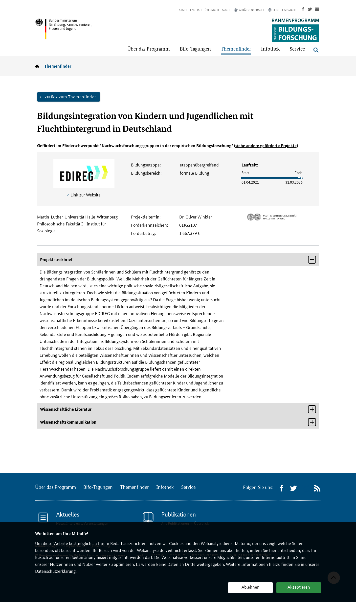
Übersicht (211, 10)
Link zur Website (85, 194)
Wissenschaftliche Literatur (65, 409)
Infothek (165, 487)
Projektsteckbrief (56, 259)
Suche (226, 10)
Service (188, 487)
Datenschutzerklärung (55, 571)
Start (183, 10)
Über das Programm (55, 487)
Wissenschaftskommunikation (68, 422)
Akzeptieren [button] (299, 587)
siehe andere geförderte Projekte (266, 145)
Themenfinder (57, 66)
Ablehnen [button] (251, 587)
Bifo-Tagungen (98, 487)
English (195, 10)
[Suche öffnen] (316, 50)
